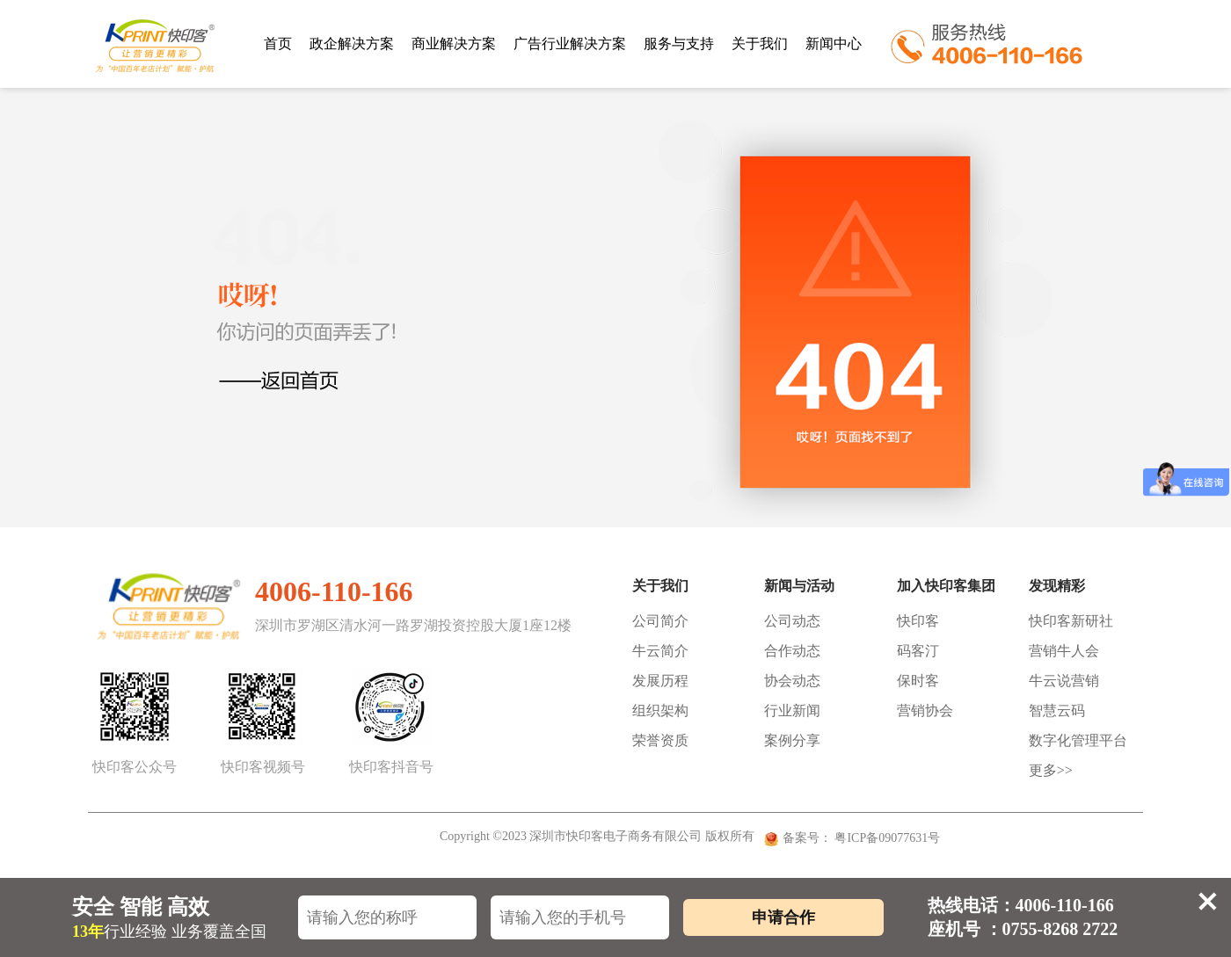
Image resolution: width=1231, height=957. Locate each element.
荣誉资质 (660, 740)
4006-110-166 (334, 591)
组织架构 (660, 710)
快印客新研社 (1071, 620)
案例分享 (792, 740)
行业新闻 (792, 710)
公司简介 (660, 620)
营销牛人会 (1064, 650)
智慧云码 (1057, 710)
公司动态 (792, 620)
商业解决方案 (454, 43)
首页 (278, 43)
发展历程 (660, 680)
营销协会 (925, 710)
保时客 (918, 680)
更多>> (1051, 770)
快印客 (918, 620)
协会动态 (792, 680)
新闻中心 (833, 43)
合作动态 (792, 650)
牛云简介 (660, 650)
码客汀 (918, 650)
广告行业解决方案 (570, 43)
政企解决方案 (352, 43)
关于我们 (760, 43)
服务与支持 (679, 43)
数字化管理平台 (1078, 740)
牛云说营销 (1064, 680)
